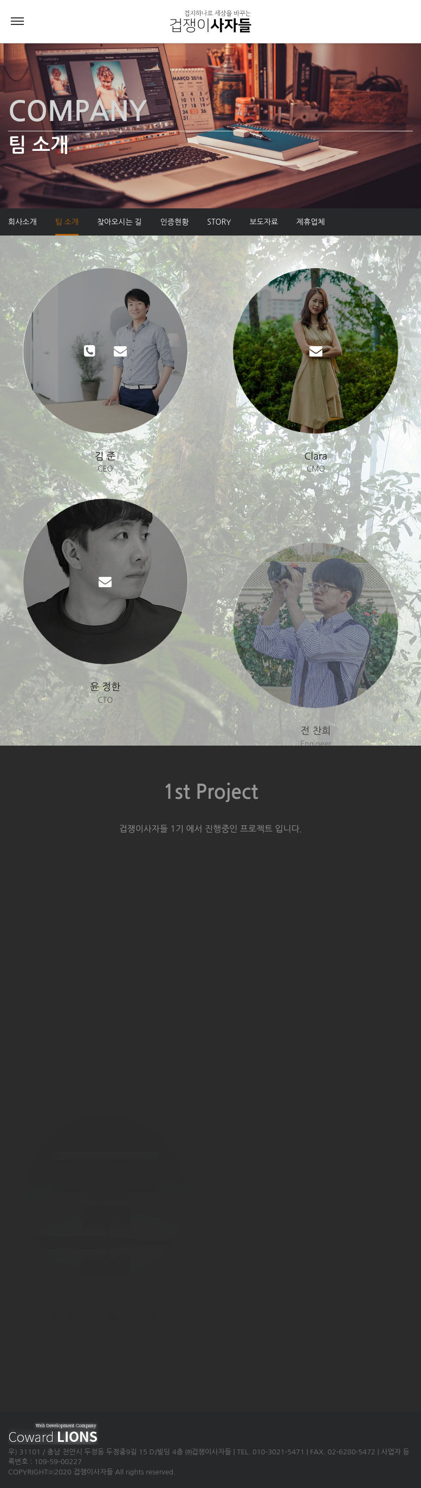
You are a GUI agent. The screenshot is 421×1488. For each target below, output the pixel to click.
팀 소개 (67, 222)
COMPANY (77, 111)
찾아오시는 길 (119, 222)
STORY (219, 222)
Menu (17, 21)
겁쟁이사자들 (210, 21)
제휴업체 (310, 222)
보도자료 (264, 222)
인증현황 (174, 222)
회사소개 (22, 222)
